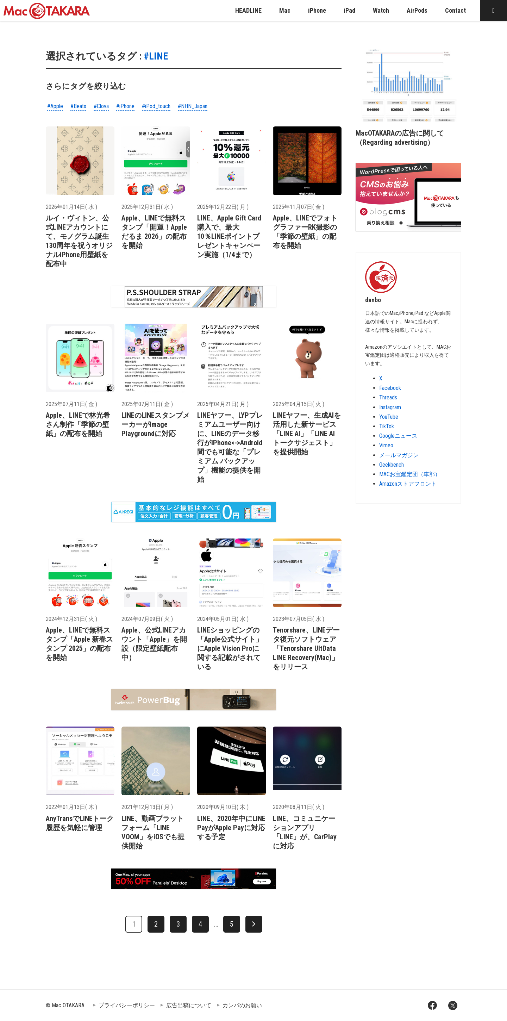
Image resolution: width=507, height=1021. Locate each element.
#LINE (156, 56)
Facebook (390, 388)
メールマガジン (399, 455)
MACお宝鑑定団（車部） (409, 474)
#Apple (55, 106)
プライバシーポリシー (127, 1005)
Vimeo (386, 445)
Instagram (390, 407)
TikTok (386, 426)
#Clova (101, 106)
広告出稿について (188, 1005)
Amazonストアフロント (408, 483)
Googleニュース (398, 435)
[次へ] (253, 924)
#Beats (78, 106)
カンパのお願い (242, 1005)
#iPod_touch (156, 106)
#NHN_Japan (192, 106)
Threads (388, 397)
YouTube (388, 416)
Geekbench (391, 464)
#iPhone (125, 106)
